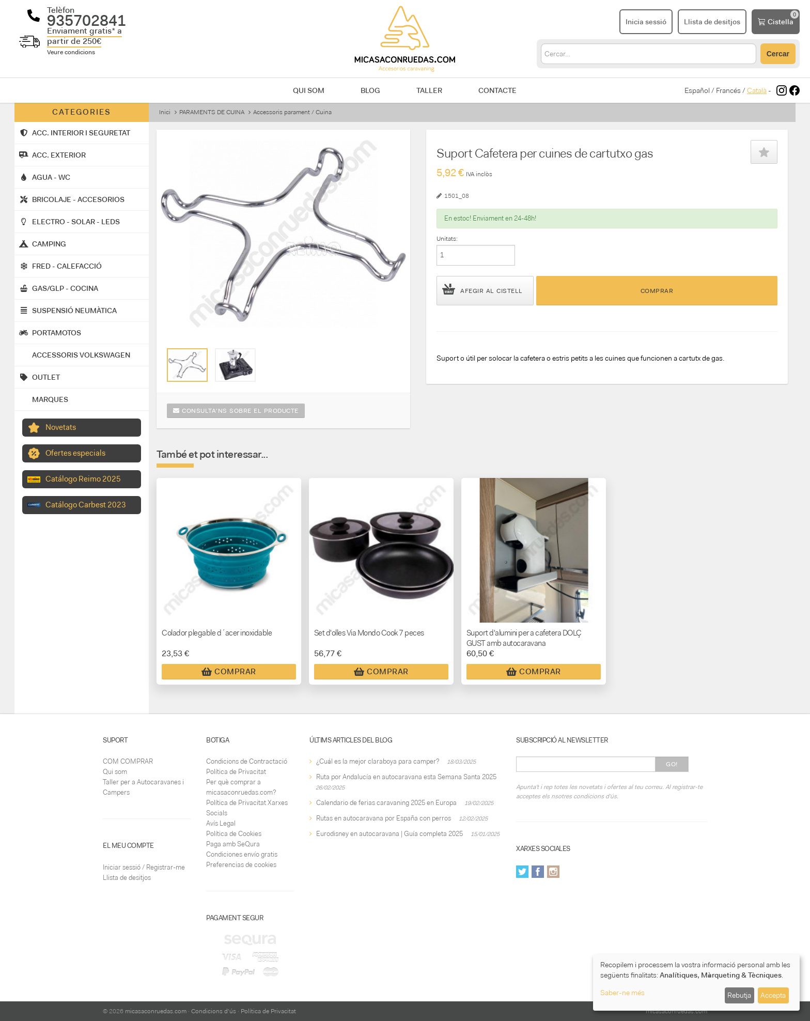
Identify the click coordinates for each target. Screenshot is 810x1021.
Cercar (778, 54)
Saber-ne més (622, 992)
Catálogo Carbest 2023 (85, 505)
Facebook (538, 871)
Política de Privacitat (236, 771)
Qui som (308, 90)
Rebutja (739, 995)
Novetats (60, 427)
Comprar (657, 291)
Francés (728, 90)
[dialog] (696, 982)
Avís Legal (221, 823)
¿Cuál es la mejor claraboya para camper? (377, 761)
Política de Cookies (233, 833)
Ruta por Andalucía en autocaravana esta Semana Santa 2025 (406, 776)
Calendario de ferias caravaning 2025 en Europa (386, 802)
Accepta (773, 995)
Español (697, 90)
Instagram (553, 871)
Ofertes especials (75, 453)
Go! (672, 764)
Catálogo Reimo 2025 (83, 479)
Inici (164, 112)
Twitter (522, 871)
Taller (429, 90)
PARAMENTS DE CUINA (211, 112)
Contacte (497, 90)
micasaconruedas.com (155, 1011)
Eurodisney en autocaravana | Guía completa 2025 (389, 833)
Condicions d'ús (213, 1011)
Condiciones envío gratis (241, 854)
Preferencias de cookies (241, 864)
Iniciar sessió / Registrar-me (144, 867)
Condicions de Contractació (246, 761)
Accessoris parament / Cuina (292, 112)
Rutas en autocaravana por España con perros (383, 818)
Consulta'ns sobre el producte (236, 411)
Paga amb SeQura (233, 844)
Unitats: (447, 239)
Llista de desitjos (127, 877)
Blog (370, 90)
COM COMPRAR (128, 761)
